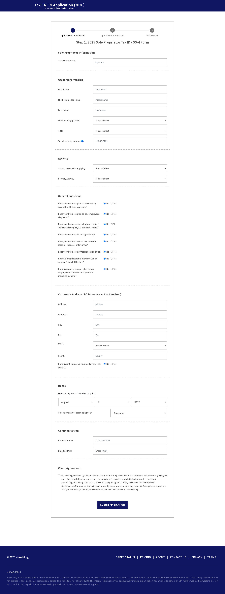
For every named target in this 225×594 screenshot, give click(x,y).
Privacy (196, 557)
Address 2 (62, 314)
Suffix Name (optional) (69, 120)
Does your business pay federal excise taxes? (79, 251)
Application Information (73, 35)
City (60, 324)
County (61, 355)
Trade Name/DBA (66, 60)
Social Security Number (71, 141)
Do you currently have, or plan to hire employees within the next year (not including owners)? (76, 272)
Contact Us (178, 557)
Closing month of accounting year (75, 412)
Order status (125, 557)
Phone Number (65, 440)
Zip (59, 335)
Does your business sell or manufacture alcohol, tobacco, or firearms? (77, 243)
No (107, 203)
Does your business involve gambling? (76, 234)
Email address (65, 450)
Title (60, 130)
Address (62, 304)
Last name (63, 110)
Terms (211, 557)
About (160, 557)
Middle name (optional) (69, 99)
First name (63, 89)
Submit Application (112, 504)
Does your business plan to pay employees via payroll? (78, 215)
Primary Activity (66, 178)
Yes (115, 203)
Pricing (145, 557)
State (61, 343)
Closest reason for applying (71, 168)
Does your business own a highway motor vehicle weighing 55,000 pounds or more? (78, 226)
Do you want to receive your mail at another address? (79, 365)
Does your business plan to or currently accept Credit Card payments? (77, 205)
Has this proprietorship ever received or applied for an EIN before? (77, 260)
